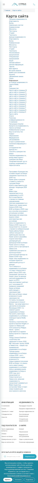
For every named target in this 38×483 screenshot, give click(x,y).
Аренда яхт (13, 149)
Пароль (11, 66)
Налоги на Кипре (15, 128)
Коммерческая (14, 27)
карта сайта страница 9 (17, 112)
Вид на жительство (16, 132)
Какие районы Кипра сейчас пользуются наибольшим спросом (17, 233)
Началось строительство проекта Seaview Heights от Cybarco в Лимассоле (19, 324)
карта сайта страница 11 (17, 92)
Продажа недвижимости (18, 19)
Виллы (11, 23)
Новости (4, 417)
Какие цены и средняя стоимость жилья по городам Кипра (17, 181)
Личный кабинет (15, 62)
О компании (13, 122)
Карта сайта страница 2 (17, 98)
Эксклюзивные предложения (24, 415)
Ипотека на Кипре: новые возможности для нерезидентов (18, 296)
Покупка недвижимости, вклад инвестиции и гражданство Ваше (17, 157)
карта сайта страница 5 (17, 104)
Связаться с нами (7, 411)
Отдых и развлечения (17, 141)
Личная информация (16, 64)
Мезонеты (12, 29)
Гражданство (14, 88)
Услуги (11, 116)
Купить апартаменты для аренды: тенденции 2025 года (18, 187)
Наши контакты (14, 165)
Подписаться (29, 456)
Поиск (11, 78)
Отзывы (4, 433)
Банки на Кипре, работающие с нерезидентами (14, 290)
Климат (11, 134)
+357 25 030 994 (34, 4)
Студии (11, 33)
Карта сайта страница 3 (17, 100)
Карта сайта (17, 10)
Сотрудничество (15, 147)
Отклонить (18, 479)
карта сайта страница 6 (17, 106)
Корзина (12, 74)
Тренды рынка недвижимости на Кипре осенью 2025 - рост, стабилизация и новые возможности (18, 355)
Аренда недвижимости (17, 37)
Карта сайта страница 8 (17, 110)
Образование (14, 136)
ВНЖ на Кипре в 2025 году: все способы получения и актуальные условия (18, 211)
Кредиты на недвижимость (19, 126)
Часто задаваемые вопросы (8, 430)
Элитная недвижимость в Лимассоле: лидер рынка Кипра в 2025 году (18, 205)
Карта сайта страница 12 (18, 94)
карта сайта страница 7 (17, 108)
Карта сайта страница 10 (18, 90)
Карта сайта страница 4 (17, 102)
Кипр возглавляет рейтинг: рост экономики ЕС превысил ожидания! (18, 284)
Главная (7, 10)
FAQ (10, 86)
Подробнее (29, 479)
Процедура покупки (16, 124)
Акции (11, 61)
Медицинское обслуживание (24, 435)
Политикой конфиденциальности (19, 476)
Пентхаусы (13, 31)
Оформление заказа (16, 76)
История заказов (15, 70)
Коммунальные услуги (17, 130)
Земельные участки (16, 25)
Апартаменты (14, 21)
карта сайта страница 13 (17, 96)
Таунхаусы (13, 35)
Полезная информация (26, 442)
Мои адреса (13, 68)
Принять (8, 479)
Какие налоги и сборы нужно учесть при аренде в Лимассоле (19, 246)
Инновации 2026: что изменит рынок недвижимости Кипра (16, 310)
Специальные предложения (23, 420)
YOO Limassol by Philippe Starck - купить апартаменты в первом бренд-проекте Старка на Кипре (18, 331)
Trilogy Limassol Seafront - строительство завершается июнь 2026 (18, 339)
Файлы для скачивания (17, 72)
